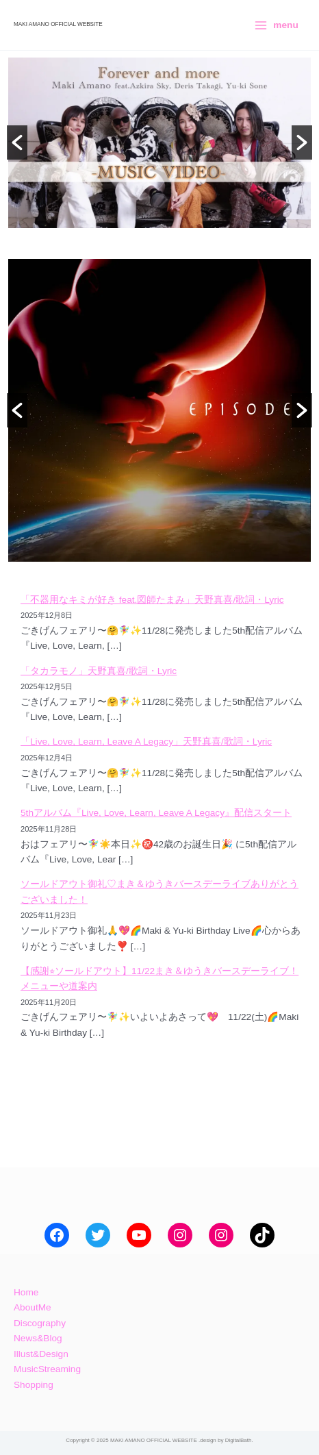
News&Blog (38, 1338)
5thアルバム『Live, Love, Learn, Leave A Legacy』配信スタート (156, 813)
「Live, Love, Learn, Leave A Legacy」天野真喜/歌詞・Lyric (146, 741)
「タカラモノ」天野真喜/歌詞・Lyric (99, 671)
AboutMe (32, 1307)
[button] (17, 142)
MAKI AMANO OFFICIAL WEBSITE (58, 24)
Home (26, 1292)
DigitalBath (238, 1440)
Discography (40, 1323)
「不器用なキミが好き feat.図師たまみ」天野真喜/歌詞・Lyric (152, 600)
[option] (159, 143)
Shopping (33, 1385)
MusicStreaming (47, 1369)
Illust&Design (41, 1354)
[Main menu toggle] (276, 25)
